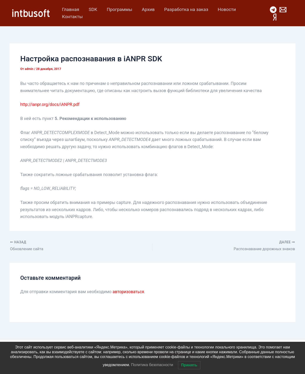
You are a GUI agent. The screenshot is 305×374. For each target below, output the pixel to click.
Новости (224, 9)
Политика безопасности (152, 365)
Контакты (72, 16)
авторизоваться (129, 291)
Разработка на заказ (184, 9)
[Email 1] (282, 9)
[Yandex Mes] (274, 17)
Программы (118, 9)
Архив (146, 9)
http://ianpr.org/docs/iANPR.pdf (50, 104)
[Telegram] (272, 9)
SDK (92, 9)
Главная (70, 9)
